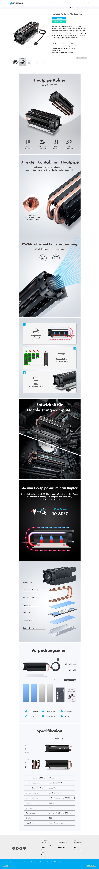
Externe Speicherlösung (46, 842)
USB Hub (43, 847)
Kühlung (43, 852)
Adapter (43, 854)
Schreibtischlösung (45, 857)
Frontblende (43, 849)
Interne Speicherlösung (46, 845)
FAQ (75, 847)
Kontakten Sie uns (78, 842)
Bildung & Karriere (61, 847)
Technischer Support (78, 845)
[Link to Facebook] (13, 848)
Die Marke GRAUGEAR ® (63, 842)
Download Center (78, 849)
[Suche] (88, 3)
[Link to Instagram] (17, 848)
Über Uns (60, 845)
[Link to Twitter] (20, 848)
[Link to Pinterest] (24, 848)
